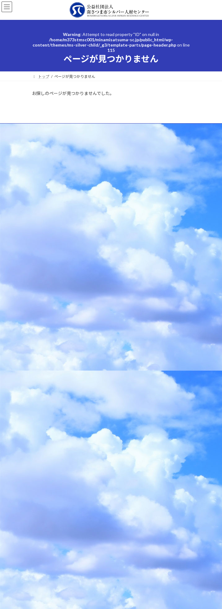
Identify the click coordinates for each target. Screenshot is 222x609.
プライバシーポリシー (50, 152)
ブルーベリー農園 (50, 440)
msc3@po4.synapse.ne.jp (115, 338)
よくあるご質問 (45, 129)
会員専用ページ (49, 429)
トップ (41, 364)
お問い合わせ (47, 418)
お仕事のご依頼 (49, 397)
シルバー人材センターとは (58, 375)
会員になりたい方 (50, 386)
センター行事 (43, 140)
